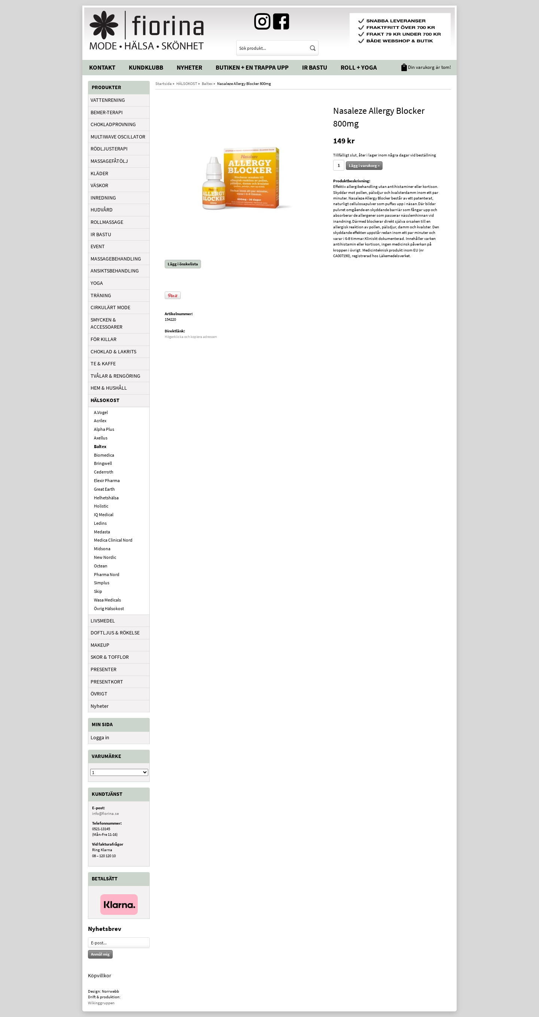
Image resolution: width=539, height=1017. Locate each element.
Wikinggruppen (101, 1002)
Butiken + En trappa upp (252, 67)
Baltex (100, 446)
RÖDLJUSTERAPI (109, 148)
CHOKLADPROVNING (113, 124)
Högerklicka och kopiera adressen (191, 336)
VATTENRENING (108, 100)
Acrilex (100, 420)
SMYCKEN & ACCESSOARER (106, 323)
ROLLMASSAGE (107, 222)
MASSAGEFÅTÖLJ (109, 161)
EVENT (98, 246)
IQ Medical (103, 514)
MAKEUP (100, 645)
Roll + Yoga (359, 67)
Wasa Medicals (107, 600)
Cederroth (103, 472)
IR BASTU (101, 234)
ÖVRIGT (99, 693)
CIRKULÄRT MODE (110, 307)
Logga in (100, 737)
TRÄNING (101, 295)
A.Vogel (101, 412)
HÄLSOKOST (105, 400)
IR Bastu (314, 67)
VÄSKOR (99, 185)
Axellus (100, 438)
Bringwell (103, 463)
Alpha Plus (104, 429)
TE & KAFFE (103, 363)
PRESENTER (103, 669)
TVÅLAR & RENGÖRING (115, 375)
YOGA (97, 283)
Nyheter (189, 67)
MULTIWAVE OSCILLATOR (118, 136)
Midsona (102, 548)
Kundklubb (146, 67)
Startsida (163, 83)
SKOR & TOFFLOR (110, 657)
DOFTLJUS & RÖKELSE (115, 632)
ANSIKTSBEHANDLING (115, 270)
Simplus (101, 582)
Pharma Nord (106, 574)
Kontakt (102, 67)
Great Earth (104, 489)
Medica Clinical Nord (113, 540)
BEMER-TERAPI (107, 112)
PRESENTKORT (107, 681)
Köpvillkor (99, 975)
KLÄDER (99, 173)
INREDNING (103, 197)
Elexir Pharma (107, 480)
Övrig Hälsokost (109, 608)
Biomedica (104, 455)
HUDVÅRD (102, 209)
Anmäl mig (100, 954)
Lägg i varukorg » (364, 165)
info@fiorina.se (105, 813)
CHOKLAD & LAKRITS (113, 351)
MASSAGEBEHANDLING (116, 258)
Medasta (102, 532)
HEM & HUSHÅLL (109, 387)
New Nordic (105, 557)
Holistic (101, 506)
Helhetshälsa (106, 497)
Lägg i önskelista (183, 264)
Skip (98, 591)
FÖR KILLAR (103, 339)
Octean (100, 566)
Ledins (100, 523)
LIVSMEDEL (103, 620)
